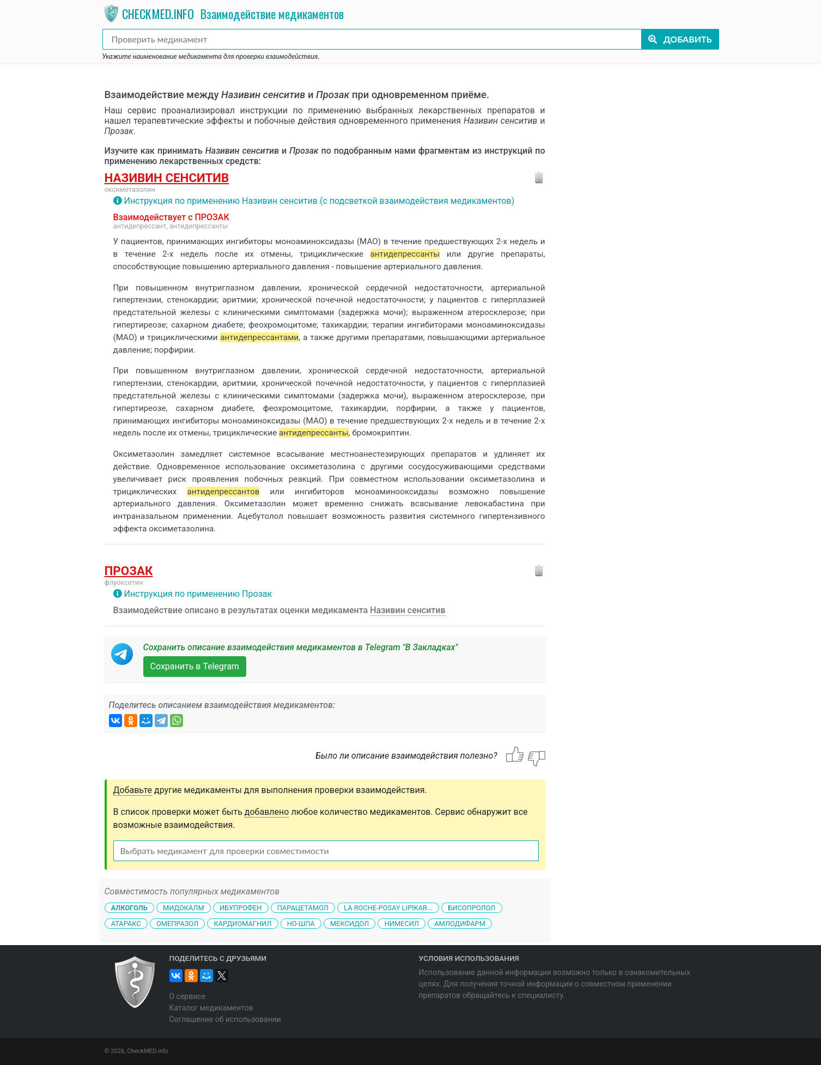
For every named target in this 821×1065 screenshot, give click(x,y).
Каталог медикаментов (211, 1007)
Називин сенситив (167, 178)
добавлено (267, 812)
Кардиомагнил (243, 923)
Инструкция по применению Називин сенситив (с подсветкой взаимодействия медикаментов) (319, 201)
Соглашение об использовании (225, 1019)
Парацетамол (303, 908)
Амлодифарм (459, 923)
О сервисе (187, 996)
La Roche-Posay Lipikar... (388, 908)
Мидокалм (183, 908)
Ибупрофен (240, 908)
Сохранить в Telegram (194, 666)
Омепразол (177, 923)
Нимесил (402, 923)
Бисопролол (471, 908)
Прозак (129, 571)
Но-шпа (301, 923)
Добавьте (133, 790)
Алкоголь (129, 908)
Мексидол (349, 923)
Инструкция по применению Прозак (198, 594)
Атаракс (126, 923)
